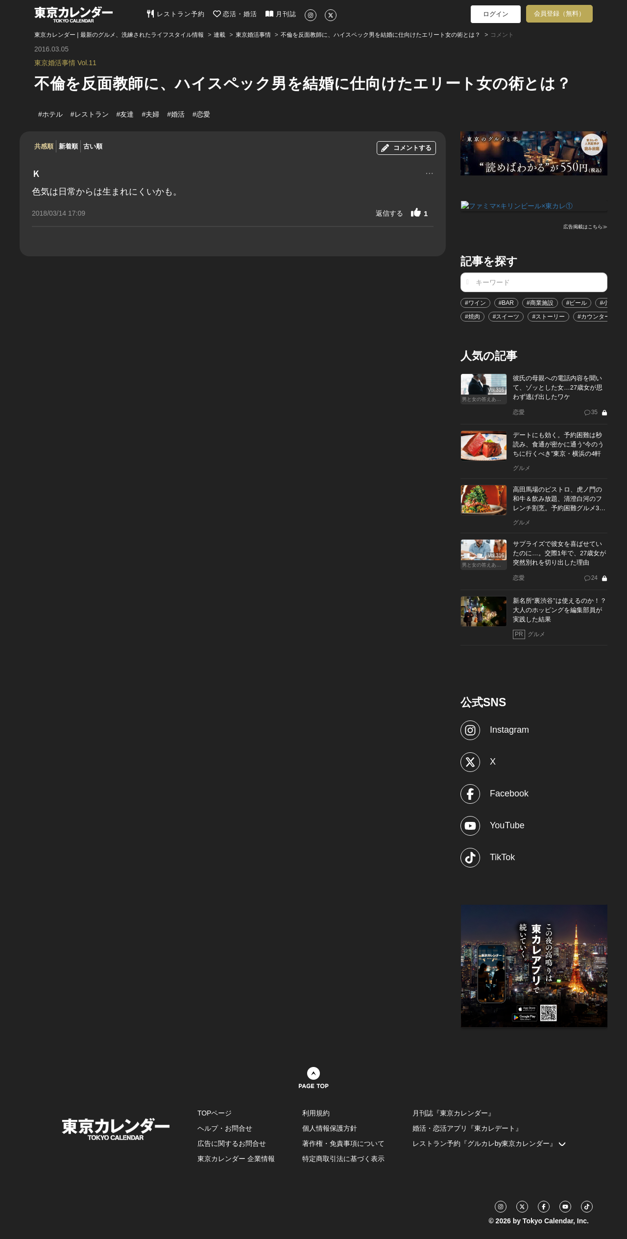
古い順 (92, 146)
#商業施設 (540, 302)
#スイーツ (506, 316)
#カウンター (594, 316)
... (429, 172)
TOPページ (214, 1112)
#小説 (607, 302)
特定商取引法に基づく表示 (343, 1158)
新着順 (68, 146)
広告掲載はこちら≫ (585, 226)
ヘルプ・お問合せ (224, 1127)
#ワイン (475, 302)
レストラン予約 (175, 14)
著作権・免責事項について (343, 1143)
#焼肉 (472, 316)
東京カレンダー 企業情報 (236, 1158)
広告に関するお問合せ (231, 1143)
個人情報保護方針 (329, 1127)
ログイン (495, 14)
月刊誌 (280, 14)
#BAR (506, 302)
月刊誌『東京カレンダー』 (453, 1112)
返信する (389, 213)
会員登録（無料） (559, 13)
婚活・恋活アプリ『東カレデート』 (467, 1127)
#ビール (576, 302)
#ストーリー (548, 316)
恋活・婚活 (235, 14)
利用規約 (316, 1112)
